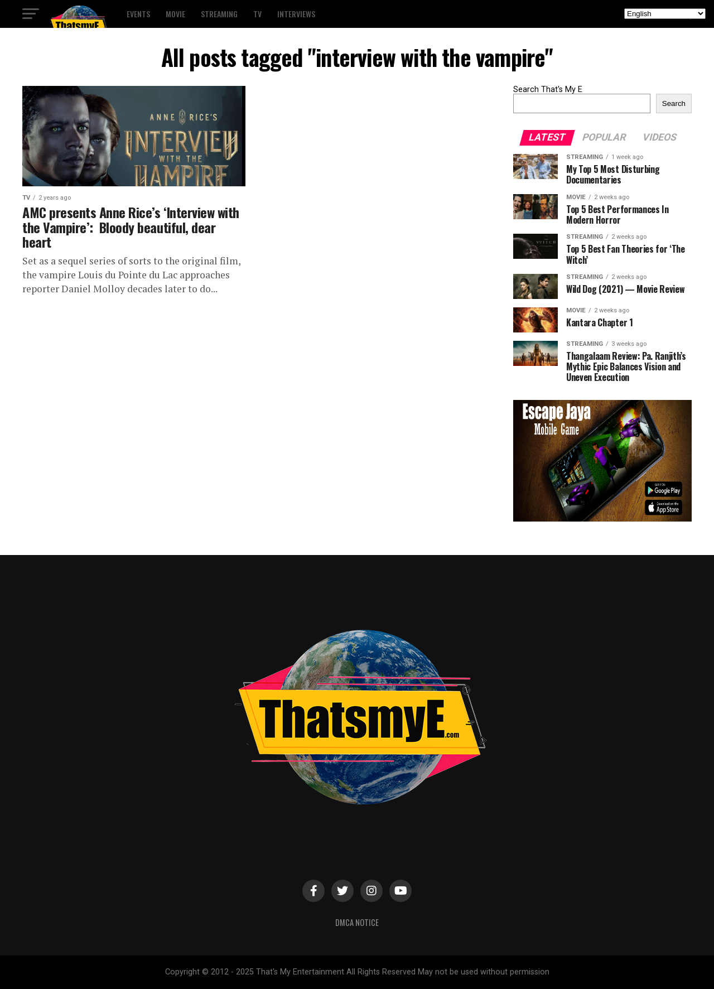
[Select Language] (665, 13)
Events (138, 14)
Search (674, 103)
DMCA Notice (357, 922)
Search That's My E (547, 89)
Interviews (296, 14)
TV (257, 14)
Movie (175, 14)
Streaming (219, 14)
